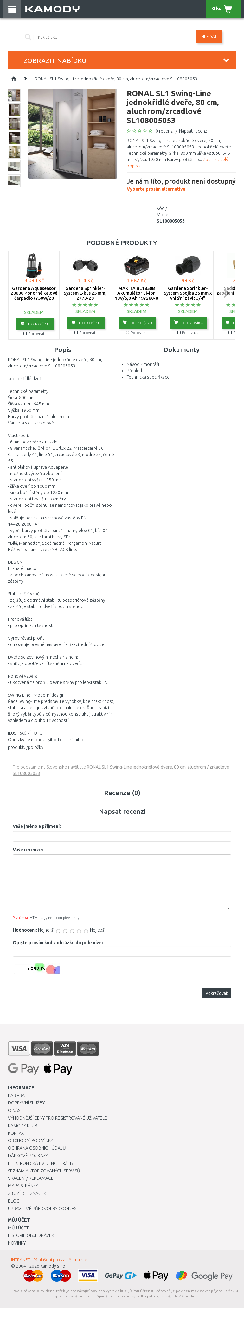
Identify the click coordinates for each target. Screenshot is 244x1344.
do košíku (35, 323)
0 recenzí (165, 131)
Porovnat (34, 333)
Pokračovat (217, 993)
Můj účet (18, 1227)
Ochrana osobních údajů (37, 1148)
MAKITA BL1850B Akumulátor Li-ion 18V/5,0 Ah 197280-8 (136, 293)
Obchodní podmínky (30, 1140)
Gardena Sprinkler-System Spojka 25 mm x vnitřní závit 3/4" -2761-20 (188, 295)
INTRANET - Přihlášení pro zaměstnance (49, 1259)
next (226, 293)
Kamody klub (22, 1125)
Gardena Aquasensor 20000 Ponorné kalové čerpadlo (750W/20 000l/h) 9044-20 (34, 295)
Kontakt (17, 1133)
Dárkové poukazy (28, 1155)
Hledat (209, 36)
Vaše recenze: (28, 849)
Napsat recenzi (193, 131)
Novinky (17, 1243)
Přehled (134, 370)
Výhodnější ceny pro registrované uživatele (57, 1118)
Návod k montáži (143, 364)
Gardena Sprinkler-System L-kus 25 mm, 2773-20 (85, 293)
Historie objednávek (31, 1235)
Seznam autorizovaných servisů (44, 1170)
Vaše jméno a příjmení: (37, 826)
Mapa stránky (23, 1185)
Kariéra (16, 1095)
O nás (14, 1110)
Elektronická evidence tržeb (40, 1163)
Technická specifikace (148, 377)
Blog (13, 1200)
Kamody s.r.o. (53, 1266)
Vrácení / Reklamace (31, 1178)
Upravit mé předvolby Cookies (42, 1208)
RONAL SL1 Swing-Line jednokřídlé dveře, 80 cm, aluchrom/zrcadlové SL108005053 (116, 78)
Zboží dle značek (27, 1193)
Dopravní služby (26, 1102)
